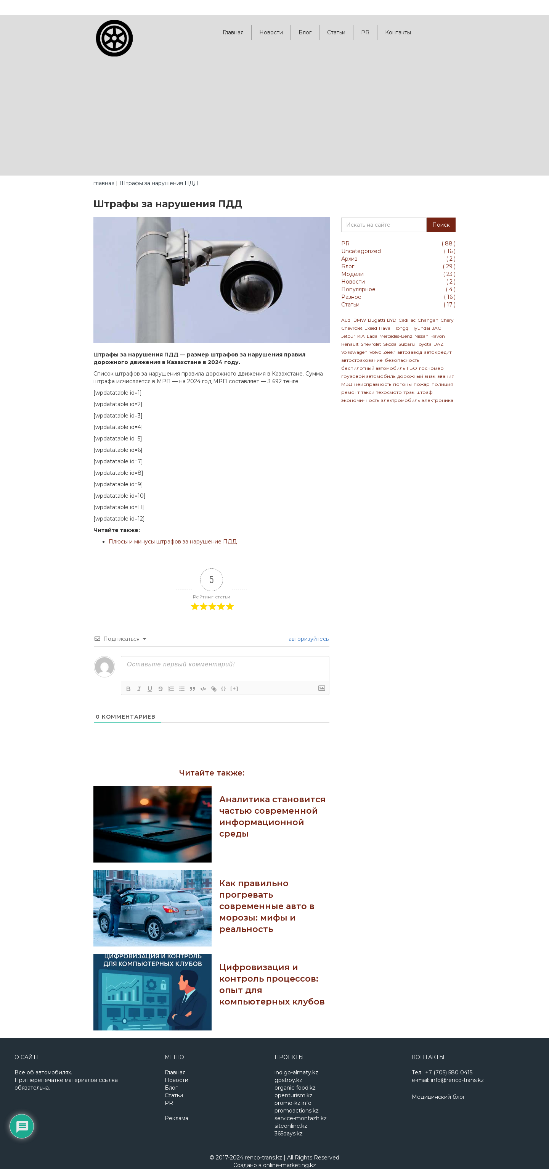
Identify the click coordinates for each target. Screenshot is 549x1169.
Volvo (375, 352)
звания (445, 376)
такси (367, 392)
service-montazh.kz (300, 1118)
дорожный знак (416, 376)
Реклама (176, 1118)
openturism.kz (293, 1095)
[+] (234, 688)
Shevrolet (371, 344)
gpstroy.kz (288, 1080)
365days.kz (288, 1133)
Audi (346, 320)
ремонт (350, 392)
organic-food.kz (295, 1087)
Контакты (398, 32)
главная (103, 183)
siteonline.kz (290, 1125)
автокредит (437, 352)
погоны (402, 384)
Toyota (424, 344)
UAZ (438, 344)
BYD (391, 320)
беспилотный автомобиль (373, 368)
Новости (271, 32)
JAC (436, 328)
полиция (442, 384)
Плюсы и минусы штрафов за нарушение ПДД (173, 541)
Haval (385, 328)
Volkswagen (354, 352)
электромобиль (400, 400)
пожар (422, 384)
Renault (350, 344)
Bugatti (376, 320)
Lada (372, 336)
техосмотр (389, 392)
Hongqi (401, 328)
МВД (346, 384)
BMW (359, 320)
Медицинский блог (438, 1096)
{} (223, 688)
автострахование (362, 360)
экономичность (360, 400)
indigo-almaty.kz (296, 1072)
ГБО (412, 368)
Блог (305, 32)
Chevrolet (352, 328)
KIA (361, 336)
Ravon (437, 336)
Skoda (389, 344)
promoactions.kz (296, 1110)
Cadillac (407, 320)
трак (409, 392)
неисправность (372, 384)
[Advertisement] (274, 118)
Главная (233, 32)
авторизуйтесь (308, 638)
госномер (431, 368)
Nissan (421, 336)
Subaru (406, 344)
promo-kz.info (292, 1103)
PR (365, 32)
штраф (424, 392)
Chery (447, 320)
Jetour (348, 336)
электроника (437, 400)
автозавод (409, 352)
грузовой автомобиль (368, 376)
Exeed (370, 328)
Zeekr (389, 352)
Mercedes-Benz (396, 336)
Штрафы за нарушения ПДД (158, 183)
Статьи (336, 32)
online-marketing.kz (289, 1165)
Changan (427, 320)
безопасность (402, 360)
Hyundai (420, 328)
